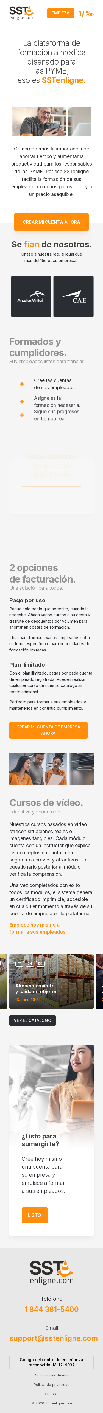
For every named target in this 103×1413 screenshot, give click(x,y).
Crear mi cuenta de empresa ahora (48, 730)
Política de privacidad (51, 1388)
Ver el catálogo (32, 1020)
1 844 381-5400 (51, 1313)
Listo (34, 1219)
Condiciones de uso (51, 1379)
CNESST (52, 1398)
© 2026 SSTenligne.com (51, 1407)
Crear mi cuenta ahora (51, 218)
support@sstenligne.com (53, 1342)
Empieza (60, 12)
